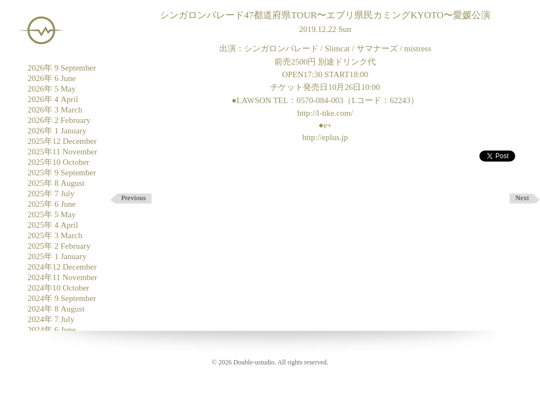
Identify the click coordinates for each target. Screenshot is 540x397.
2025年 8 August (56, 183)
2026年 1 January (57, 130)
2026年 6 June (52, 78)
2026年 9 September (62, 67)
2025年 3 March (55, 235)
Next (522, 198)
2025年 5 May (52, 214)
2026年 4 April (53, 99)
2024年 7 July (51, 319)
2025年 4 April (53, 225)
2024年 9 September (62, 298)
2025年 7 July (51, 193)
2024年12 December (62, 266)
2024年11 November (63, 277)
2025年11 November (63, 151)
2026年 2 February (59, 120)
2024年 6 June (52, 329)
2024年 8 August (56, 308)
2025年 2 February (59, 246)
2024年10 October (58, 287)
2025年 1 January (57, 256)
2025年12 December (62, 141)
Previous (133, 198)
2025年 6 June (52, 204)
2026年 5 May (52, 88)
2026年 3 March (55, 109)
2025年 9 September (62, 172)
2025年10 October (58, 162)
